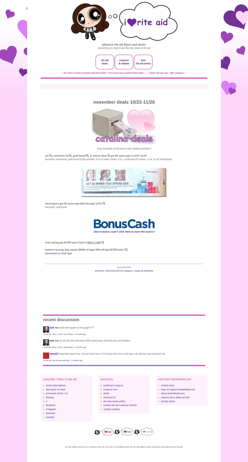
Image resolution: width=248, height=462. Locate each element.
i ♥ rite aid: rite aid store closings (56, 360)
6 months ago (80, 334)
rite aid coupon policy (114, 401)
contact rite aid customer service (120, 405)
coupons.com (110, 389)
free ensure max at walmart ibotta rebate (126, 73)
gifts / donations (177, 73)
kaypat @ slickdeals (143, 271)
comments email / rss (57, 393)
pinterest (50, 413)
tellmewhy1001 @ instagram (119, 271)
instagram (51, 409)
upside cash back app (158, 73)
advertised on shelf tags (58, 253)
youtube (50, 417)
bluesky (50, 397)
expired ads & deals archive (175, 397)
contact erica (167, 385)
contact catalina (111, 409)
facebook (50, 405)
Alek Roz (54, 327)
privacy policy (168, 401)
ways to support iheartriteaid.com (178, 389)
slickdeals (99, 271)
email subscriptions (56, 385)
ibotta (106, 393)
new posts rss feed (55, 389)
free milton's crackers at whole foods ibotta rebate (85, 73)
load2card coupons (113, 385)
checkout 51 (109, 397)
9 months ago (76, 360)
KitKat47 (54, 354)
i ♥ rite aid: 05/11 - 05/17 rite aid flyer (58, 334)
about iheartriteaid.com (173, 393)
